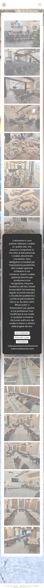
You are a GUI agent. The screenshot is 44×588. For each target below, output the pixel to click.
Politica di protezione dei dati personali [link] (23, 346)
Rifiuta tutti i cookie (22, 337)
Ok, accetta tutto (22, 333)
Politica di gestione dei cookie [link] (22, 348)
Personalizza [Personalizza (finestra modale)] (22, 342)
